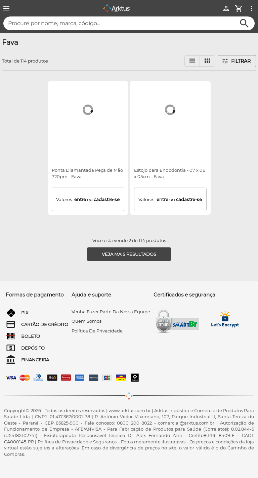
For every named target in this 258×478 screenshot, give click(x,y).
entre (80, 199)
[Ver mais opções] (251, 8)
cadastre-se (107, 199)
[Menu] (6, 8)
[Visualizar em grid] (207, 61)
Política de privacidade (97, 330)
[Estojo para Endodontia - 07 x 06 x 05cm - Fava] (170, 110)
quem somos (86, 321)
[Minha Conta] (226, 8)
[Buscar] (244, 23)
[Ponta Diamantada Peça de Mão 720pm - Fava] (87, 110)
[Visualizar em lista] (192, 61)
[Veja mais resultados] (129, 254)
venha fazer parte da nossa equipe (111, 311)
